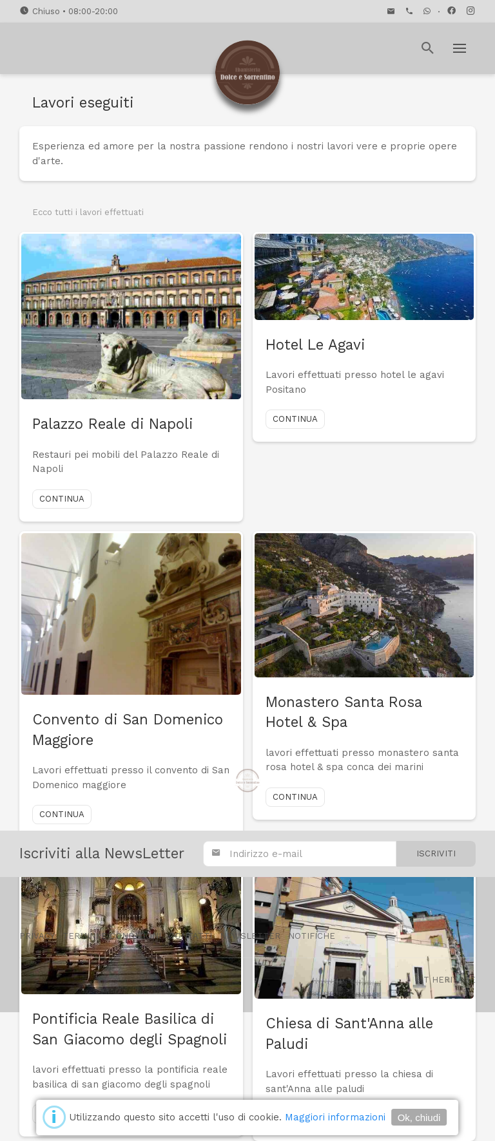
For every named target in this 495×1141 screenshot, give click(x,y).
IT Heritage (448, 980)
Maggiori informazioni (335, 1117)
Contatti (190, 936)
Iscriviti (436, 853)
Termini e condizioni (112, 936)
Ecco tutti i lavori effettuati (88, 212)
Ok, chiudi (419, 1117)
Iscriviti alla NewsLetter (101, 853)
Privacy (37, 936)
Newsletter (250, 936)
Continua (61, 499)
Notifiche (311, 936)
